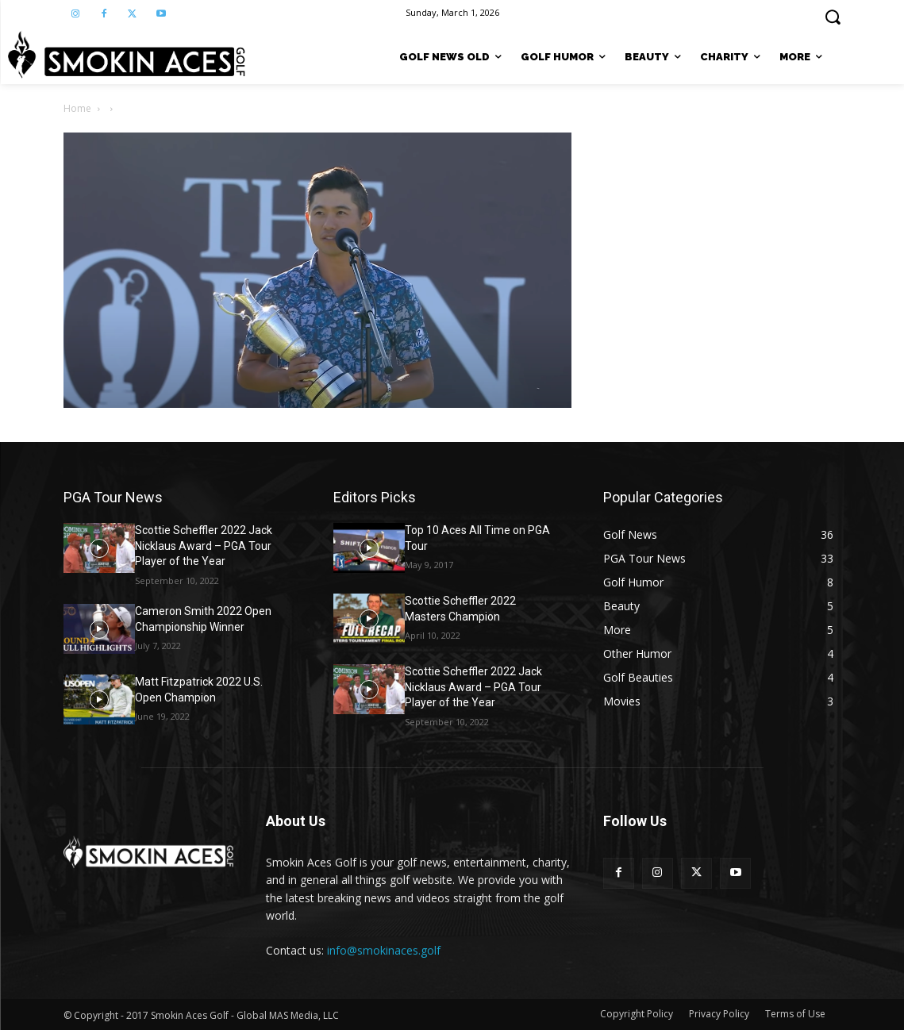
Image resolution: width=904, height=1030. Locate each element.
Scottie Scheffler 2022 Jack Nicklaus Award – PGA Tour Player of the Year (203, 545)
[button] (832, 16)
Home (77, 108)
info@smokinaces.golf (383, 950)
